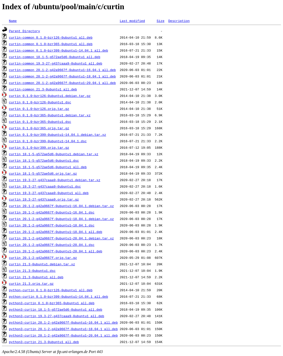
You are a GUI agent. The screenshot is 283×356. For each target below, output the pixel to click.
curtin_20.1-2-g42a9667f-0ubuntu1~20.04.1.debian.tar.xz (61, 238)
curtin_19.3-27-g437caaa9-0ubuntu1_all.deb (49, 193)
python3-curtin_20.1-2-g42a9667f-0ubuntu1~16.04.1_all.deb (63, 322)
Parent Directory (24, 31)
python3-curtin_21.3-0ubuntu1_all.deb (44, 342)
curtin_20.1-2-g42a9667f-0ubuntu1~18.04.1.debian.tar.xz (61, 218)
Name (13, 20)
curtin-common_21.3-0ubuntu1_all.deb (43, 89)
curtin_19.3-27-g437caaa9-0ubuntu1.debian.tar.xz (54, 180)
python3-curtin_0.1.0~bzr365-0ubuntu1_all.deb (51, 303)
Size (160, 20)
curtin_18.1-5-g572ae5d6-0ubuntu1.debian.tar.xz (53, 154)
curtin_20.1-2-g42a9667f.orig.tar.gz (43, 257)
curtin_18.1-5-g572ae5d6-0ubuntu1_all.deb (48, 167)
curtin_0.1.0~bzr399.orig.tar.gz (39, 147)
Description (179, 20)
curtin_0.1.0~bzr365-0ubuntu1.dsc (40, 121)
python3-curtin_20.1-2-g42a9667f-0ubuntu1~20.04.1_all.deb (63, 335)
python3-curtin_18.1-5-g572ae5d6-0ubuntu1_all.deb (55, 309)
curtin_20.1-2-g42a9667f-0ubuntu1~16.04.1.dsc (51, 212)
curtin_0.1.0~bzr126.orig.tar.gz (39, 108)
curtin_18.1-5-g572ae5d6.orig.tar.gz (43, 173)
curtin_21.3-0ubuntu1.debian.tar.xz (42, 264)
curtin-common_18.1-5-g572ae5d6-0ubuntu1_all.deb (54, 57)
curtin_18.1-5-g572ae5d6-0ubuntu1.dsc (44, 160)
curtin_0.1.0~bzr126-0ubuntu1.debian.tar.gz (50, 95)
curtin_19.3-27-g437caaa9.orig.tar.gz (44, 199)
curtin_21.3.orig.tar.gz (31, 283)
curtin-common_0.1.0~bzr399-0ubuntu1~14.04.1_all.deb (58, 50)
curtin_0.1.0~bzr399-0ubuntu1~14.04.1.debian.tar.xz (57, 134)
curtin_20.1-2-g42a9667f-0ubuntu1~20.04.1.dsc (51, 244)
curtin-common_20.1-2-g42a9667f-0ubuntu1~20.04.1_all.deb (62, 82)
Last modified (132, 20)
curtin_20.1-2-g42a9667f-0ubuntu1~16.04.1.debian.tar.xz (61, 206)
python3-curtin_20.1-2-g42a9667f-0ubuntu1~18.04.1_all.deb (63, 329)
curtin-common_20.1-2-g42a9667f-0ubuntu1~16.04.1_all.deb (62, 70)
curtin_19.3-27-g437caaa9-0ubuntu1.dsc (45, 186)
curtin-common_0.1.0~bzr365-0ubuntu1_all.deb (50, 44)
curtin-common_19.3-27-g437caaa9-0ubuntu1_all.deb (55, 63)
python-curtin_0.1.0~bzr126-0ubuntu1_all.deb (50, 290)
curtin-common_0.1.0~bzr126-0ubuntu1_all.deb (50, 37)
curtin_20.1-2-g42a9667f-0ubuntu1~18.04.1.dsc (51, 225)
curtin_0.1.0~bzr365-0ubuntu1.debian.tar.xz (50, 115)
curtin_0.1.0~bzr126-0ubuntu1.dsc (40, 102)
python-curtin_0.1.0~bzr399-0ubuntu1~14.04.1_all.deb (58, 296)
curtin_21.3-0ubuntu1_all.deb (36, 277)
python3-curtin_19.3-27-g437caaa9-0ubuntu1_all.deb (56, 316)
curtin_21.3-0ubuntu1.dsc (32, 270)
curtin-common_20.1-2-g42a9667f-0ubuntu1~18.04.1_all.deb (62, 76)
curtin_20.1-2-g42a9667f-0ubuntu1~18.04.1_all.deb (55, 231)
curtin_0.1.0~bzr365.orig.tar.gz (39, 128)
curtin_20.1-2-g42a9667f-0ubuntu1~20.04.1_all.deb (55, 251)
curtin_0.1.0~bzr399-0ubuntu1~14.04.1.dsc (48, 141)
